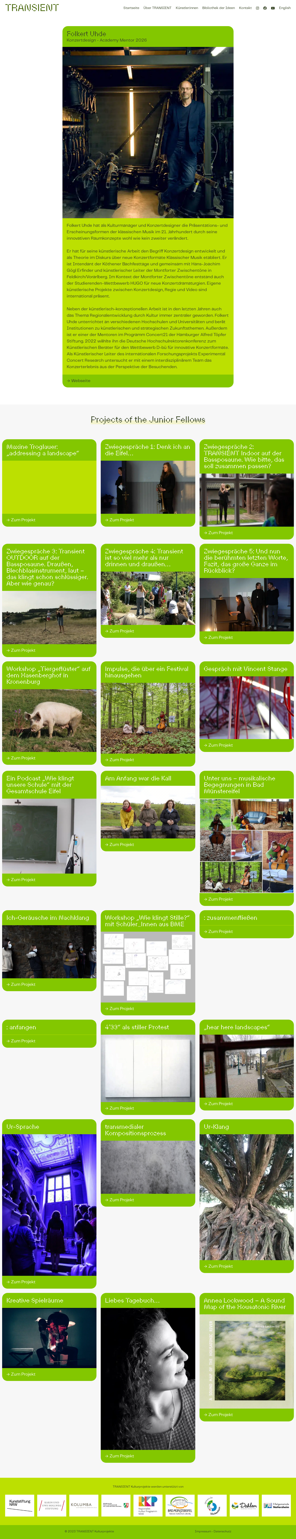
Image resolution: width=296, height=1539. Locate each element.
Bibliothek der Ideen (218, 8)
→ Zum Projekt (21, 520)
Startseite (131, 8)
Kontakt (245, 8)
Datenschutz (222, 1531)
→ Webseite (78, 381)
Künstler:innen (187, 8)
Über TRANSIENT (158, 8)
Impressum (203, 1531)
